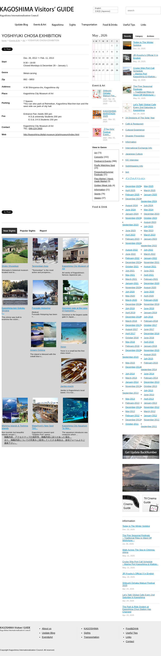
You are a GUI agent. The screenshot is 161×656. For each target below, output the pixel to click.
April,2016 (149, 342)
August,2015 (150, 354)
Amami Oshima (37, 350)
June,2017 (149, 329)
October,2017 (150, 325)
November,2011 (151, 419)
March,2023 (149, 235)
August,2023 (150, 222)
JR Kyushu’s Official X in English (138, 573)
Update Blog (21, 25)
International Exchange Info (138, 148)
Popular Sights (27, 230)
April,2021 (149, 275)
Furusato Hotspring (41, 308)
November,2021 (151, 262)
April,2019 (130, 312)
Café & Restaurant (134, 124)
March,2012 (149, 411)
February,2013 (132, 403)
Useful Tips (129, 25)
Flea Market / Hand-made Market (104, 179)
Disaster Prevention (134, 136)
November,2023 (133, 218)
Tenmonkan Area (40, 266)
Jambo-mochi (66, 386)
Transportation (89, 25)
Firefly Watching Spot (104, 165)
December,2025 (133, 186)
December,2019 (133, 304)
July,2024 (148, 205)
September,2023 (130, 224)
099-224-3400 (35, 128)
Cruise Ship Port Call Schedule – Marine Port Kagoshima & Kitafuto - (140, 562)
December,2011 (133, 419)
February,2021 (151, 279)
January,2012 (150, 415)
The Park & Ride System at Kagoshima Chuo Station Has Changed (136, 609)
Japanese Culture (134, 154)
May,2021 (130, 275)
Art (24, 40)
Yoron (63, 346)
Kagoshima (57, 25)
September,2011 (149, 426)
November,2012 (151, 407)
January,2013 (150, 403)
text (127, 172)
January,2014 (132, 382)
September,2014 (149, 369)
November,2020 (133, 287)
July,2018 (148, 317)
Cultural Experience (134, 130)
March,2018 (131, 321)
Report (43, 230)
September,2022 (149, 245)
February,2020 (151, 300)
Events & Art (40, 25)
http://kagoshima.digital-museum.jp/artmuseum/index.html (51, 134)
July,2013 (148, 390)
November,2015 (151, 350)
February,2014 (151, 378)
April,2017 (130, 333)
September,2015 (130, 357)
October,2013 (150, 386)
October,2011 (132, 424)
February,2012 (132, 415)
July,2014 (130, 373)
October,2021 (132, 266)
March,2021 (131, 279)
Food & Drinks (110, 25)
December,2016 (151, 333)
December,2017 (133, 325)
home (4, 40)
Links (143, 25)
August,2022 (131, 250)
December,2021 (133, 262)
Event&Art (47, 637)
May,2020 (130, 296)
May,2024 (148, 209)
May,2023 (148, 230)
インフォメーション (135, 178)
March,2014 (131, 378)
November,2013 (133, 386)
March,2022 (149, 254)
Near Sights (9, 230)
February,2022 (132, 258)
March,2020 (131, 300)
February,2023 (132, 239)
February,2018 (151, 321)
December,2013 (151, 382)
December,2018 (133, 317)
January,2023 (150, 239)
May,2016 (130, 342)
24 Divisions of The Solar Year (140, 118)
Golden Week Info (103, 185)
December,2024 (133, 199)
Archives (150, 36)
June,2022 (130, 254)
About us (46, 628)
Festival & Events (102, 161)
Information (99, 189)
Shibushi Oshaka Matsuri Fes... (109, 93)
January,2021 (132, 283)
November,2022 (133, 243)
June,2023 (130, 230)
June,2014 (149, 373)
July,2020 (130, 291)
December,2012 (133, 407)
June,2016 (149, 337)
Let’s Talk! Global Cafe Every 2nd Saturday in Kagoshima (144, 107)
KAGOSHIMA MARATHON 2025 (109, 113)
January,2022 (150, 258)
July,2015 (148, 358)
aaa (15, 629)
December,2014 (133, 367)
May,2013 (130, 399)
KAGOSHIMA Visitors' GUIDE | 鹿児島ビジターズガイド (37, 10)
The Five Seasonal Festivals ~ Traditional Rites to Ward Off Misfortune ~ (137, 538)
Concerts (98, 157)
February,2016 (132, 346)
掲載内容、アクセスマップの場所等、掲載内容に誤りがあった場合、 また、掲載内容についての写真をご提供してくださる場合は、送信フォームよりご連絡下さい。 (44, 440)
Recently (127, 36)
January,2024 (132, 214)
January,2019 (150, 312)
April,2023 (130, 235)
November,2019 (151, 304)
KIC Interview (131, 160)
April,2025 (130, 190)
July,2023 (148, 226)
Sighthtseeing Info (134, 166)
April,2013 (149, 399)
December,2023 (151, 214)
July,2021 (130, 270)
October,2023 (150, 218)
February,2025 (132, 194)
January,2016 (150, 346)
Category (139, 36)
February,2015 (151, 363)
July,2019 (130, 308)
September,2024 (149, 201)
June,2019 (149, 308)
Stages (97, 198)
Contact (130, 641)
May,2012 (130, 411)
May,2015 (130, 363)
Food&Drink (132, 628)
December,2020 (151, 283)
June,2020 (149, 291)
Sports (97, 193)
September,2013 (130, 393)
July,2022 (148, 250)
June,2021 (149, 270)
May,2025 (148, 186)
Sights (72, 25)
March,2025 (149, 190)
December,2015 (133, 350)
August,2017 (131, 329)
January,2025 (150, 194)
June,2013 (149, 394)
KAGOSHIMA (91, 628)
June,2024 (130, 209)
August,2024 (131, 205)
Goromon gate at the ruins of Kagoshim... (74, 309)
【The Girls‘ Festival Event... (109, 132)
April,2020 (149, 296)
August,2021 (150, 266)
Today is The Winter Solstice (136, 526)
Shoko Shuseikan (10, 266)
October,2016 (132, 337)
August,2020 (150, 287)
